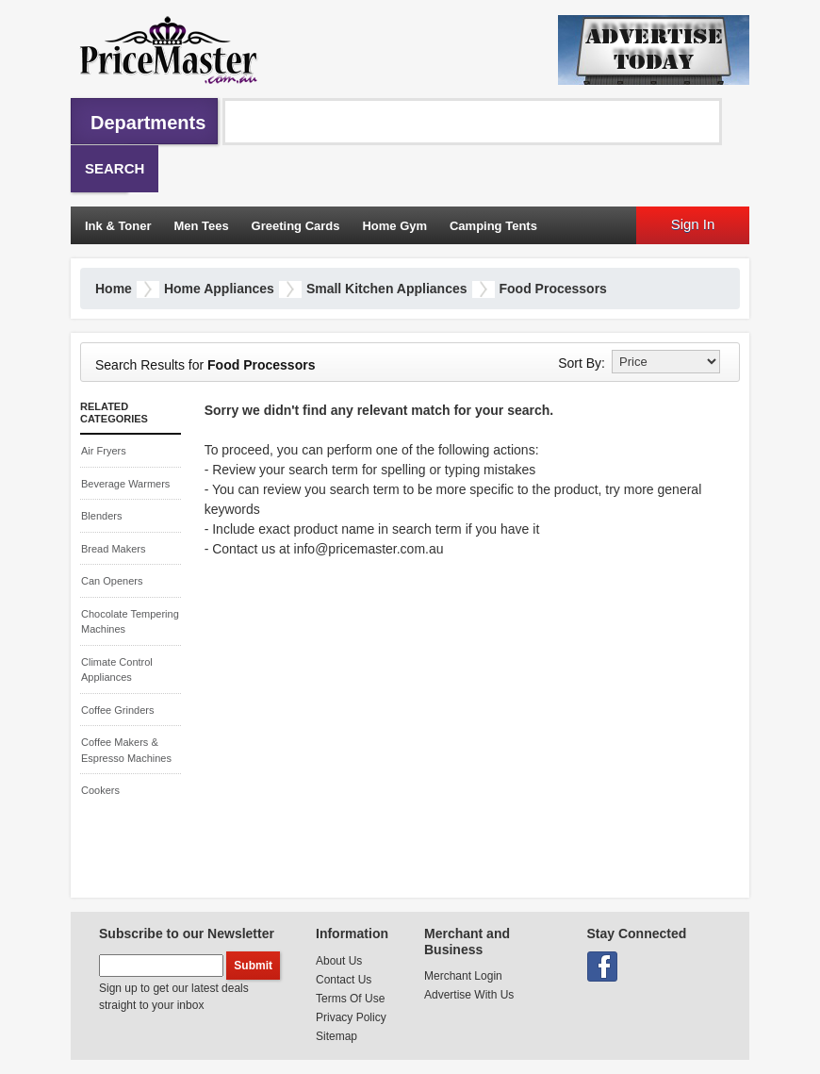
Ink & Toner (118, 226)
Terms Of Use (350, 998)
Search (114, 168)
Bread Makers (113, 548)
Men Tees (200, 226)
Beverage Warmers (125, 483)
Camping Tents (493, 226)
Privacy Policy (351, 1017)
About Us (339, 960)
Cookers (100, 790)
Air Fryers (103, 450)
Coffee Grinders (117, 710)
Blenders (101, 515)
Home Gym (394, 226)
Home (113, 288)
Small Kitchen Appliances (386, 288)
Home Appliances (219, 288)
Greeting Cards (296, 226)
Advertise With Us (469, 994)
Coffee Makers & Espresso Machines (126, 750)
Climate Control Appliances (117, 670)
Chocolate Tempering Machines (130, 622)
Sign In (693, 224)
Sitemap (336, 1036)
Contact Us (343, 979)
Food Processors (553, 288)
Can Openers (111, 581)
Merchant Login (463, 976)
